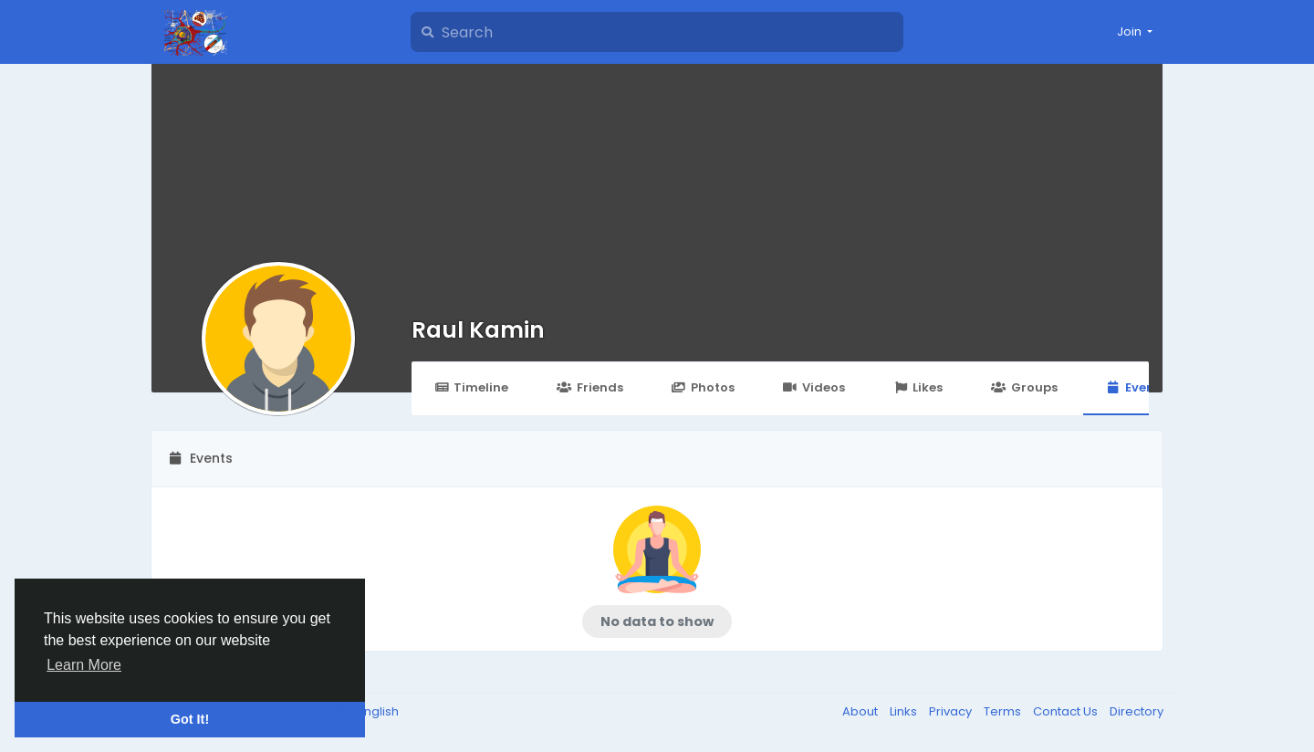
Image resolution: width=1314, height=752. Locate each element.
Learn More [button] (84, 665)
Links (905, 711)
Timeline (471, 387)
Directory (1136, 711)
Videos (814, 387)
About (861, 711)
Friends (589, 387)
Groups (1024, 387)
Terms (1004, 711)
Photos (703, 387)
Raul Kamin (478, 330)
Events (1136, 387)
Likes (918, 387)
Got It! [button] (190, 719)
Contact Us (1066, 711)
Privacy (952, 711)
